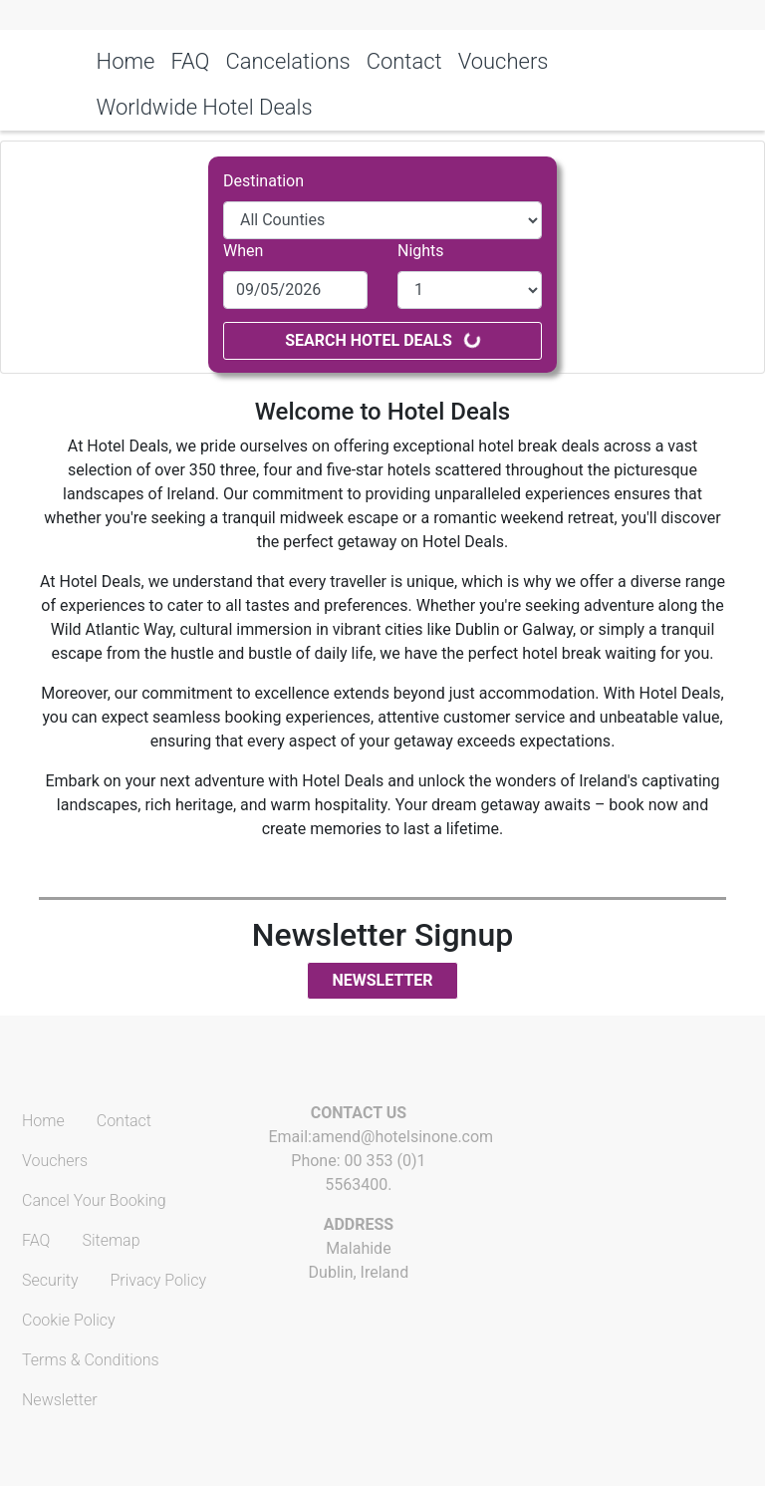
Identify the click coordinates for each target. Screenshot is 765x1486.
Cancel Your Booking (94, 1200)
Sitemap (110, 1240)
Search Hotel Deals (384, 340)
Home (126, 61)
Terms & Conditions (90, 1359)
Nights (420, 250)
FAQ (189, 61)
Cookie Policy (69, 1320)
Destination (263, 180)
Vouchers (503, 61)
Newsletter (382, 980)
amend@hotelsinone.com (402, 1136)
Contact (404, 61)
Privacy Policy (158, 1280)
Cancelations (287, 61)
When (243, 250)
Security (50, 1280)
